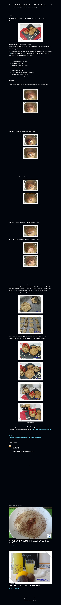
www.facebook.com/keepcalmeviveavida (41, 429)
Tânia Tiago (15, 445)
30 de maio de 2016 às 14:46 (24, 445)
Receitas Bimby (29, 437)
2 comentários (16, 545)
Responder (16, 454)
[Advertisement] (30, 490)
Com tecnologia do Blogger (31, 598)
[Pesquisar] (51, 4)
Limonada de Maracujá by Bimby (24, 586)
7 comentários (16, 588)
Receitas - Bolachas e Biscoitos (19, 437)
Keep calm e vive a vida (29, 4)
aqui (10, 53)
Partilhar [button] (10, 435)
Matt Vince (35, 600)
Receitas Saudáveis (37, 437)
